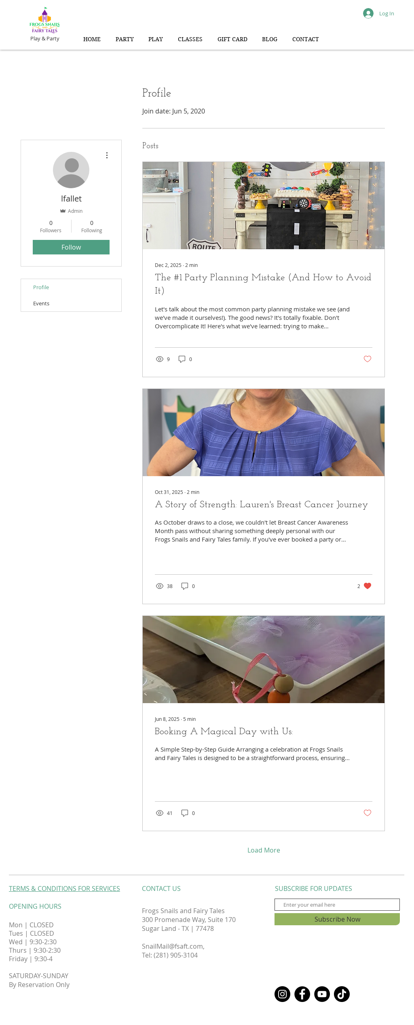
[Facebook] (302, 994)
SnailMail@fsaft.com (172, 946)
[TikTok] (342, 994)
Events (41, 303)
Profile (41, 287)
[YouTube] (322, 994)
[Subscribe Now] (337, 919)
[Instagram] (282, 994)
